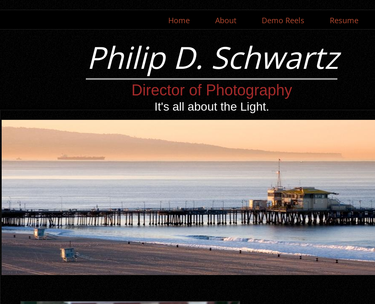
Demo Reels (283, 20)
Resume (344, 20)
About (225, 20)
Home (179, 20)
